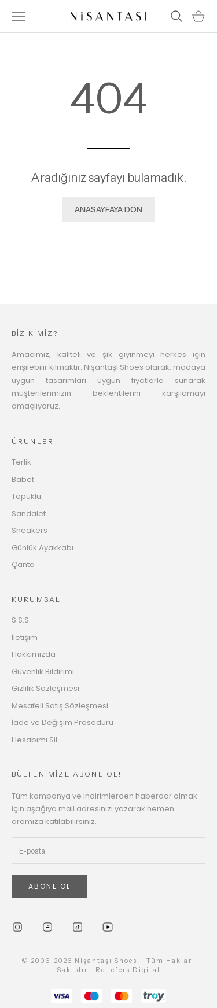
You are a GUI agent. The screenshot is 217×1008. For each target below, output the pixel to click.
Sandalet (29, 513)
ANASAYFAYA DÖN (108, 209)
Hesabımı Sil (34, 739)
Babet (23, 479)
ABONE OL (49, 886)
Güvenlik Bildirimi (43, 671)
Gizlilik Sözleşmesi (45, 688)
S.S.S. (21, 620)
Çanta (23, 564)
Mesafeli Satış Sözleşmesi (60, 705)
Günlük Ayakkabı (42, 547)
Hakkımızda (34, 654)
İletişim (25, 637)
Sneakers (29, 530)
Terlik (21, 462)
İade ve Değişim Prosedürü (62, 722)
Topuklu (26, 496)
